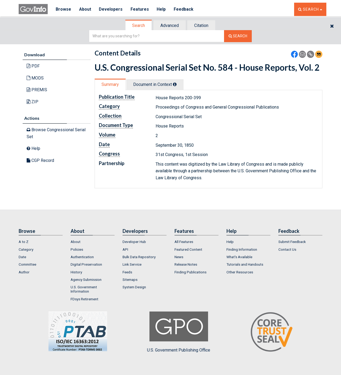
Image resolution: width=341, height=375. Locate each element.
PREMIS (37, 89)
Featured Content (188, 249)
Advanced (169, 25)
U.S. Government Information (84, 289)
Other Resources (239, 272)
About (85, 9)
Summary (110, 84)
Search (138, 25)
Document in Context (155, 84)
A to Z (24, 242)
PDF (33, 66)
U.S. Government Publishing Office (178, 332)
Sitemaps (130, 279)
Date (22, 257)
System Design (134, 287)
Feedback (184, 9)
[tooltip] (175, 84)
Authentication (82, 257)
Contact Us (287, 249)
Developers (111, 9)
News (178, 257)
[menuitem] (41, 241)
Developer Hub (134, 242)
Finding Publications (190, 272)
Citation (201, 25)
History (76, 272)
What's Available (239, 257)
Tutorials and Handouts (244, 264)
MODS (35, 78)
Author (24, 272)
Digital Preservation (86, 264)
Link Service (132, 264)
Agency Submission (86, 279)
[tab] (138, 25)
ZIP (32, 101)
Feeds (127, 272)
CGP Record (40, 160)
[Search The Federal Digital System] (238, 36)
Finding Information (241, 249)
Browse (63, 9)
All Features (183, 242)
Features (140, 9)
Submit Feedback (292, 242)
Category (26, 249)
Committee (27, 264)
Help (161, 9)
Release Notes (185, 264)
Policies (77, 249)
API (125, 249)
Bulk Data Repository (139, 257)
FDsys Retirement (84, 299)
